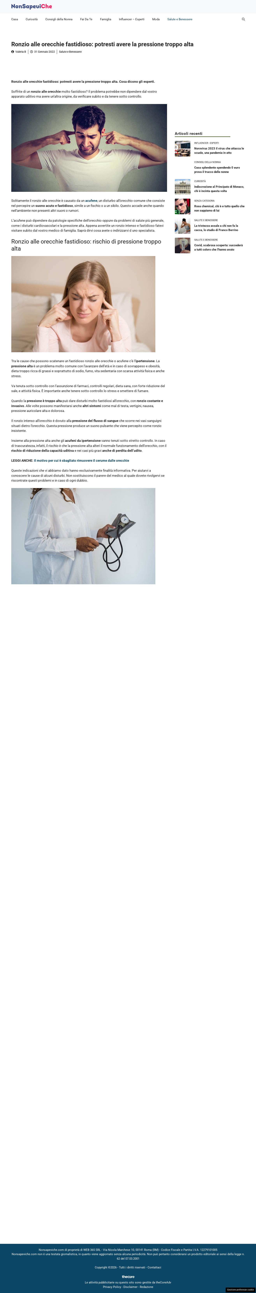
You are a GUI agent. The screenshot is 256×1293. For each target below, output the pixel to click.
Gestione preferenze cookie (240, 1290)
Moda (156, 19)
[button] (243, 19)
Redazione (146, 1287)
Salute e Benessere (179, 19)
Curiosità (32, 19)
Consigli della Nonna (58, 19)
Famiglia (105, 19)
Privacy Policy (112, 1287)
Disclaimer (130, 1287)
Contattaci (154, 1267)
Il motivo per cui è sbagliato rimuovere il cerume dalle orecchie (81, 460)
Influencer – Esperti (131, 19)
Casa (14, 19)
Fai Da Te (86, 19)
